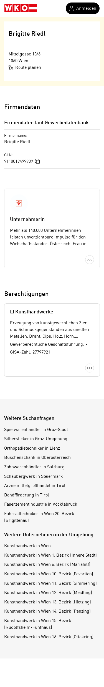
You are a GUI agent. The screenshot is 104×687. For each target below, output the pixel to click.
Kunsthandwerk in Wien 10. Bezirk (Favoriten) (48, 574)
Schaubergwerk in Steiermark (33, 476)
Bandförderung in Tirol (26, 495)
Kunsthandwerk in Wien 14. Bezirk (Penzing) (47, 611)
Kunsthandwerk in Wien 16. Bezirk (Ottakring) (48, 637)
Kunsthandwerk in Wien (27, 546)
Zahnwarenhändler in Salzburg (34, 467)
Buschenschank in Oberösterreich (37, 457)
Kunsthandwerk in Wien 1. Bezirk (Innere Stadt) (50, 555)
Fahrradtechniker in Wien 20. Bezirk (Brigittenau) (39, 517)
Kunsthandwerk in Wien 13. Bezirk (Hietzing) (47, 602)
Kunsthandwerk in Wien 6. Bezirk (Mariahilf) (47, 564)
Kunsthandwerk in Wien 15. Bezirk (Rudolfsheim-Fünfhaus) (37, 624)
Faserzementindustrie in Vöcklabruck (40, 504)
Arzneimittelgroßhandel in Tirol (34, 486)
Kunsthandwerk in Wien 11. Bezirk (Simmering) (50, 583)
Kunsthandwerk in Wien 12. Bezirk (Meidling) (48, 593)
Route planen (25, 67)
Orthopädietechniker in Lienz (32, 448)
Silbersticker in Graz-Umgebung (35, 439)
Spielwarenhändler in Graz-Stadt (36, 430)
